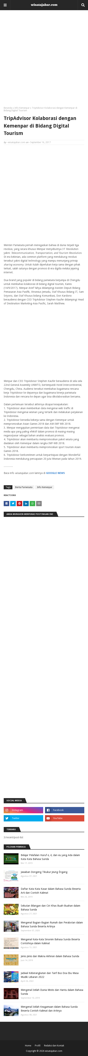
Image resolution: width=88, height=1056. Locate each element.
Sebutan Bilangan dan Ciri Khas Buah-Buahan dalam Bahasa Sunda (50, 907)
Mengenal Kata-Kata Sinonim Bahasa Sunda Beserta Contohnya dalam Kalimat (50, 941)
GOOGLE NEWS (55, 473)
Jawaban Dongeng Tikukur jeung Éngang (44, 871)
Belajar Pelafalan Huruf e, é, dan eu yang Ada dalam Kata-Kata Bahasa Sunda (50, 857)
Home (28, 1045)
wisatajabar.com (16, 142)
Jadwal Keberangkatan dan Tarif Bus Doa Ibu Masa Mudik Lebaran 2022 (50, 975)
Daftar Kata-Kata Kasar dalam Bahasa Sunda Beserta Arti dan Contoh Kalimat (51, 890)
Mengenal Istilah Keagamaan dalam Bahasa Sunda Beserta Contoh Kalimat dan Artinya (49, 1008)
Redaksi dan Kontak (54, 1045)
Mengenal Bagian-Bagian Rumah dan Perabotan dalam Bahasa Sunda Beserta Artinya (52, 924)
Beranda (8, 108)
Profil (37, 1045)
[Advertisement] (44, 60)
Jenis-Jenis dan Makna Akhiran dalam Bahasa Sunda (50, 956)
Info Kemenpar (22, 108)
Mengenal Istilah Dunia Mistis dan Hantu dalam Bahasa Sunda (52, 991)
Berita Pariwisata (23, 487)
